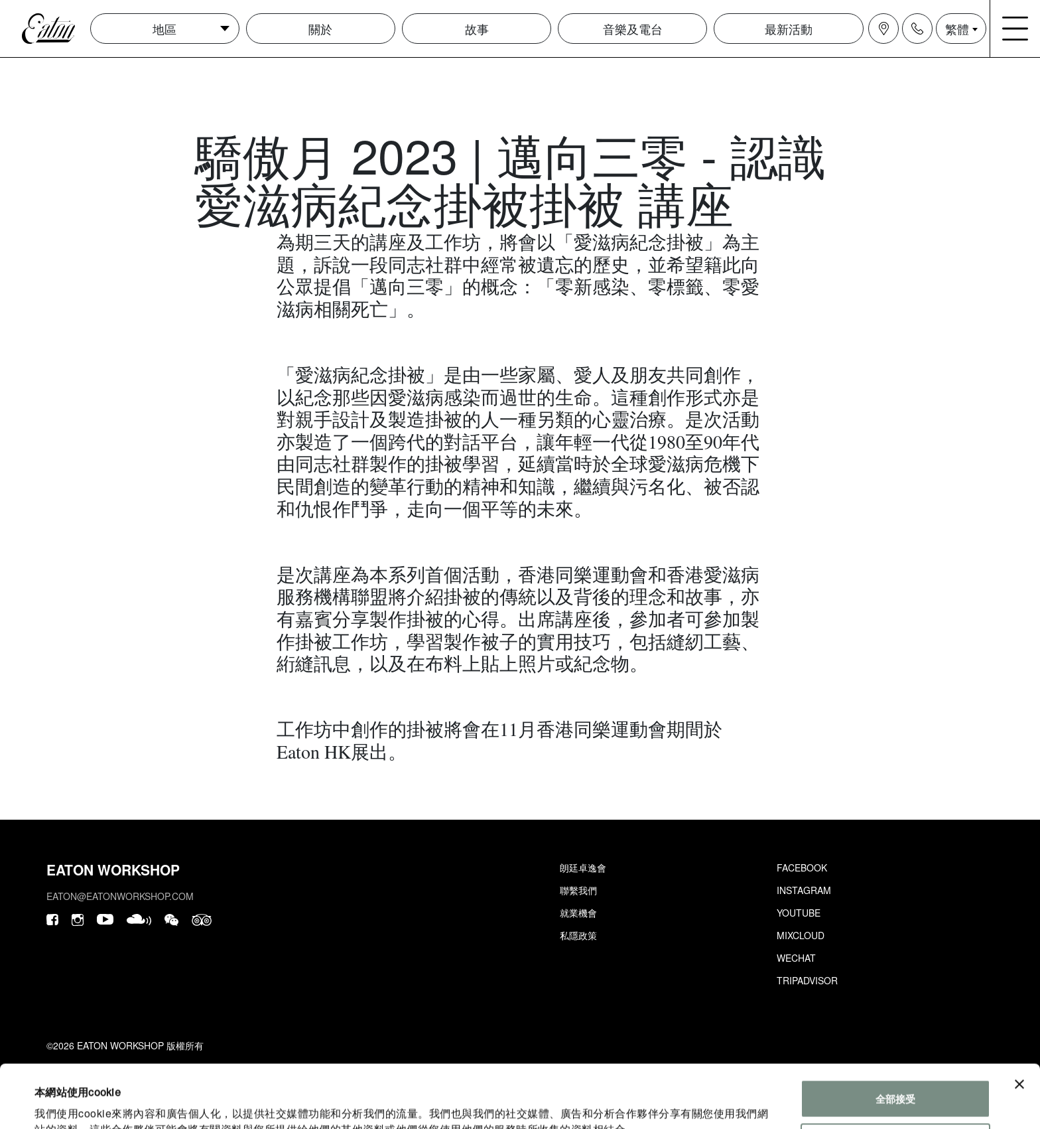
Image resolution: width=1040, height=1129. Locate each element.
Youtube (798, 912)
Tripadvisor (807, 980)
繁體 (957, 28)
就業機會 (578, 912)
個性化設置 (896, 1079)
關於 (320, 28)
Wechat (796, 957)
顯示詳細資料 (64, 1103)
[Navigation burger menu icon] (1015, 28)
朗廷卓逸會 (583, 867)
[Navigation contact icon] (917, 28)
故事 (477, 28)
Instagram (804, 890)
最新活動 (788, 28)
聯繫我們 (578, 890)
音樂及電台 (633, 28)
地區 (164, 28)
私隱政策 (578, 935)
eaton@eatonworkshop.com (120, 896)
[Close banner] (1019, 1021)
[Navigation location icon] (883, 28)
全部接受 (895, 1036)
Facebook (802, 867)
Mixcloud (800, 935)
